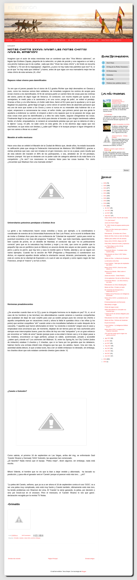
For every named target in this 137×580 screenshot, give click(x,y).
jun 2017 (107, 343)
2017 (105, 206)
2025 (105, 185)
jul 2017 (107, 341)
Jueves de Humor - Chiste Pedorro (115, 275)
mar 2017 (108, 351)
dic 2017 (107, 208)
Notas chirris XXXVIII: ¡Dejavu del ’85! (115, 241)
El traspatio (41, 40)
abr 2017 (107, 348)
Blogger (84, 571)
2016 (105, 359)
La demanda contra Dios (112, 261)
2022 (105, 193)
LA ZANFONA (108, 114)
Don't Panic (110, 63)
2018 (105, 203)
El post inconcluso (110, 323)
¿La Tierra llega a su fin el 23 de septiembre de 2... (114, 246)
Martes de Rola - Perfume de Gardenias (116, 320)
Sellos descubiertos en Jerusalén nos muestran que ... (115, 310)
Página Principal (52, 558)
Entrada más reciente (14, 558)
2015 (105, 361)
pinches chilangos (35, 538)
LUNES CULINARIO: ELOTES (120, 124)
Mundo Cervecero (111, 40)
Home (9, 40)
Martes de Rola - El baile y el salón (115, 287)
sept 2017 (108, 215)
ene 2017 (108, 356)
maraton (21, 538)
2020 (105, 198)
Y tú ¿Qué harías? (110, 220)
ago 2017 (108, 338)
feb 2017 (107, 353)
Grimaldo (16, 538)
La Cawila (110, 79)
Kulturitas (110, 75)
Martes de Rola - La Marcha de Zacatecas (117, 258)
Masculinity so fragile (111, 304)
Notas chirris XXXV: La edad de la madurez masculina (114, 330)
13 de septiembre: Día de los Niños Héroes (117, 278)
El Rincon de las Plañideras (83, 40)
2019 (105, 200)
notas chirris (27, 538)
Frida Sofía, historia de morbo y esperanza (117, 243)
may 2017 (108, 346)
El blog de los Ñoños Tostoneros (117, 67)
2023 (105, 190)
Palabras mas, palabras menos (116, 83)
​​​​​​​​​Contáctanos (58, 40)
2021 (105, 196)
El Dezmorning (112, 71)
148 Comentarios (26, 535)
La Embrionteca (23, 40)
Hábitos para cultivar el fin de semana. (116, 238)
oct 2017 (107, 213)
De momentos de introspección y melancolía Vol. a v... (114, 290)
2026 (105, 183)
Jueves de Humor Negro (112, 223)
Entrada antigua (89, 558)
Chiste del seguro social (111, 307)
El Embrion (22, 7)
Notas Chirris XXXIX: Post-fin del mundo (116, 218)
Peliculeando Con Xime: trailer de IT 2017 (117, 318)
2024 (105, 188)
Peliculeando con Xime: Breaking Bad (115, 285)
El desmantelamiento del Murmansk (115, 302)
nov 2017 (108, 210)
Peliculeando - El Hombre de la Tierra (115, 233)
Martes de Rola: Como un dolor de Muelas (117, 236)
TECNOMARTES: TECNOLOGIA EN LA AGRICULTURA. (118, 101)
